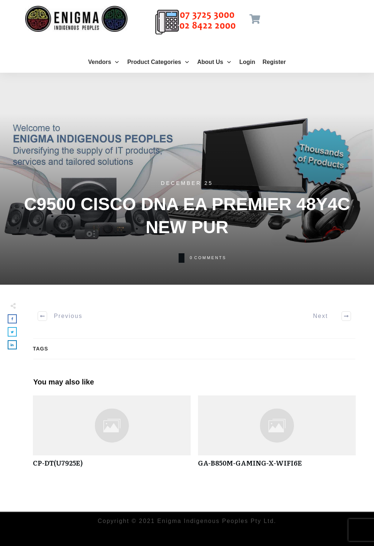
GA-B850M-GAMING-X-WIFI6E (277, 435)
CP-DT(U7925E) (112, 435)
